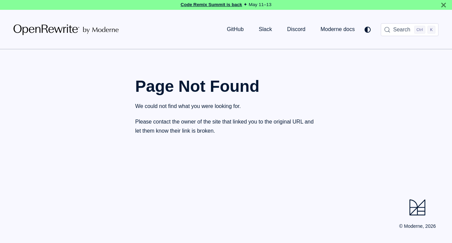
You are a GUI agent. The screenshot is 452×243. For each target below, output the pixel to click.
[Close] (443, 5)
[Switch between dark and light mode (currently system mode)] (367, 29)
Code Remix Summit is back (211, 4)
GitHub (235, 29)
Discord (296, 29)
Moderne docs (338, 29)
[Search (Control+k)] (409, 29)
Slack (265, 29)
